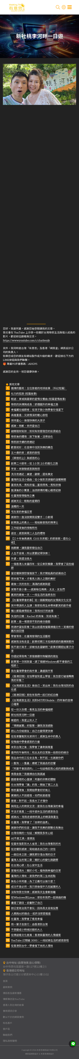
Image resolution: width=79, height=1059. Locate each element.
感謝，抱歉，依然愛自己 (25, 425)
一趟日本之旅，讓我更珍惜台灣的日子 (33, 854)
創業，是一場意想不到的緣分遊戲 (30, 621)
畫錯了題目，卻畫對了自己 (26, 902)
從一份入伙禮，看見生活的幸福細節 (32, 709)
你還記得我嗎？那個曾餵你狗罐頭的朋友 (34, 656)
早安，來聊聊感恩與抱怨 (25, 468)
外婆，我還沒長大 (21, 558)
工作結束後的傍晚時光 (24, 528)
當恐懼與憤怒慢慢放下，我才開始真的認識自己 (38, 573)
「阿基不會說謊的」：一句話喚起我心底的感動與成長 (42, 768)
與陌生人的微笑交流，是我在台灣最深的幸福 (37, 806)
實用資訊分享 (10, 1011)
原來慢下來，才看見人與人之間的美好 (33, 578)
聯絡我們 (7, 1035)
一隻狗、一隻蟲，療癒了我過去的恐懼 (33, 763)
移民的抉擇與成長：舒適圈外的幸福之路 (34, 404)
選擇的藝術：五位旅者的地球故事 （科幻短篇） (39, 388)
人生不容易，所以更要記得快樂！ (30, 553)
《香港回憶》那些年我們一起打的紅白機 (34, 695)
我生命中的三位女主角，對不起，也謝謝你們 (37, 757)
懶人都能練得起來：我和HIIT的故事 (32, 611)
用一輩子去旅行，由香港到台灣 (29, 924)
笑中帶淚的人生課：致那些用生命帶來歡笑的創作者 (41, 605)
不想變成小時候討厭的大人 (26, 929)
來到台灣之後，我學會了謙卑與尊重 (32, 747)
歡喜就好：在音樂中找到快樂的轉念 (32, 447)
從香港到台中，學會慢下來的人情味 (32, 945)
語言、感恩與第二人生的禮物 (28, 533)
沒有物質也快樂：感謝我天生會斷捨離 (33, 892)
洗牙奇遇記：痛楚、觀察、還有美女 (32, 474)
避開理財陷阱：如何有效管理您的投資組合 (36, 431)
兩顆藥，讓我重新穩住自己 (26, 548)
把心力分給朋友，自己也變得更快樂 (32, 731)
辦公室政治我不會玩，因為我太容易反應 (34, 908)
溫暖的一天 (17, 506)
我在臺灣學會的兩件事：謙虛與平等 (32, 671)
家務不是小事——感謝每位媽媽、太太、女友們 (38, 589)
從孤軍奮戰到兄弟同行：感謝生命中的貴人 (36, 736)
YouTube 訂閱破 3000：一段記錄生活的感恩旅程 (40, 940)
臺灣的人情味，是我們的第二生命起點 (33, 876)
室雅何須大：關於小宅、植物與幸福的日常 (36, 870)
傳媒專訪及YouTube (14, 999)
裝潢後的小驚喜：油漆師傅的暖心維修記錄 (36, 490)
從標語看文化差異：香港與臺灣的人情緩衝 (36, 935)
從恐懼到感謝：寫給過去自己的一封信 (33, 849)
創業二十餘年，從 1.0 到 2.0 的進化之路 (34, 463)
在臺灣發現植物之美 (23, 495)
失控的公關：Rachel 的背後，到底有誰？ (35, 616)
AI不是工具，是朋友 (23, 838)
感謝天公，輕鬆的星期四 (25, 501)
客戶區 (6, 1029)
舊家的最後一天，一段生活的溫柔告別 (33, 594)
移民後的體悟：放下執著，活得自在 (32, 436)
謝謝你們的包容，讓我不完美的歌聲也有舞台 (37, 827)
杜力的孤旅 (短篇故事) (24, 393)
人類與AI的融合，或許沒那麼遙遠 (31, 913)
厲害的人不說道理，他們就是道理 (30, 795)
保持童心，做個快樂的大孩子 (28, 420)
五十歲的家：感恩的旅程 (25, 452)
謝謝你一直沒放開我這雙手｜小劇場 (32, 517)
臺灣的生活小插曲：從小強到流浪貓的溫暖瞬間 (38, 479)
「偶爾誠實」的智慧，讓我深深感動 (32, 725)
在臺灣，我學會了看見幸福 (26, 919)
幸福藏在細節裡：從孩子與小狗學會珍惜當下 (37, 409)
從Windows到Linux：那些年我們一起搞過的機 (38, 897)
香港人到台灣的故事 (13, 1005)
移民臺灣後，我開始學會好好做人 (30, 790)
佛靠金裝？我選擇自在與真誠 (28, 774)
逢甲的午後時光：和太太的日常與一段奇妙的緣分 (40, 752)
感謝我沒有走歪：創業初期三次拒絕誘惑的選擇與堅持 (42, 641)
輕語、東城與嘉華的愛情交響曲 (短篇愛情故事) (38, 399)
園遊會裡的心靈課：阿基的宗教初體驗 (33, 779)
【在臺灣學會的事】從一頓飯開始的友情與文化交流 (41, 600)
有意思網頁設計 (47, 1054)
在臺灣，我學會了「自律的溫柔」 (30, 822)
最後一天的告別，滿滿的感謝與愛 (30, 584)
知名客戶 (7, 1023)
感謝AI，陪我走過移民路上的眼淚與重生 (34, 817)
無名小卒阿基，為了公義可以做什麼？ (33, 881)
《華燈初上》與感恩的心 (25, 458)
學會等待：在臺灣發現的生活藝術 (30, 636)
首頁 (5, 981)
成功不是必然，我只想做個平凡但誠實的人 (36, 886)
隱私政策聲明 (10, 1041)
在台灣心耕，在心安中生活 (26, 865)
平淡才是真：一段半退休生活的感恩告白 (34, 811)
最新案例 (7, 987)
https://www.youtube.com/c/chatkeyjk (26, 340)
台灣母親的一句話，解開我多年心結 (32, 833)
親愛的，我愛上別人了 (24, 720)
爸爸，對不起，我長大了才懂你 (29, 800)
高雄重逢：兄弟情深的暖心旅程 (29, 415)
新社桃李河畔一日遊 (23, 715)
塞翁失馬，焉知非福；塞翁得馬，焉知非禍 (36, 485)
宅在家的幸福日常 (21, 511)
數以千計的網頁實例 (13, 1017)
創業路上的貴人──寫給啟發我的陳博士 (34, 522)
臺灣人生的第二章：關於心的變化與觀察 (34, 860)
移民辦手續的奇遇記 (23, 442)
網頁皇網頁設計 (31, 1054)
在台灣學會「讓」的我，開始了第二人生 (34, 784)
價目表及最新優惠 (12, 993)
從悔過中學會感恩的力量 (25, 741)
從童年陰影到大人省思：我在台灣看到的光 (36, 843)
